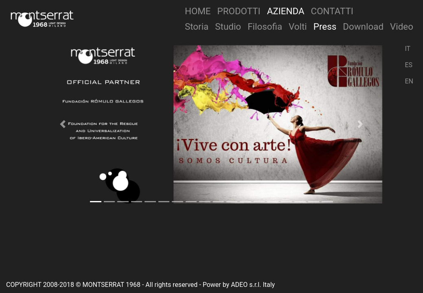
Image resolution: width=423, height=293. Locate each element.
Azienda (286, 11)
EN (409, 81)
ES (408, 65)
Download (363, 26)
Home (198, 11)
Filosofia (265, 26)
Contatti (332, 11)
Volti (298, 26)
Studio (228, 26)
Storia (196, 26)
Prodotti (239, 11)
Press (325, 26)
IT (407, 48)
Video (401, 26)
